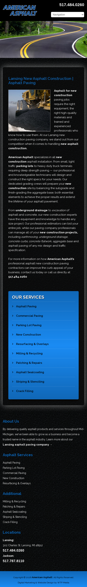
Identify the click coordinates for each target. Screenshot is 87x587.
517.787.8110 (13, 561)
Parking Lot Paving (26, 324)
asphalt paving (18, 245)
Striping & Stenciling (28, 380)
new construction (54, 214)
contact (26, 272)
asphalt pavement (46, 201)
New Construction (26, 333)
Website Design (46, 582)
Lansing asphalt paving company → (27, 444)
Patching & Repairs (27, 361)
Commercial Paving (27, 314)
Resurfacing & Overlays (30, 342)
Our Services (28, 297)
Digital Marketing (26, 582)
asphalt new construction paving (47, 263)
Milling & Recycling (27, 352)
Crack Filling (22, 389)
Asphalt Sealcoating (28, 371)
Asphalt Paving (24, 305)
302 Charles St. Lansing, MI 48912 (23, 545)
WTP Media (63, 582)
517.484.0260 (71, 4)
